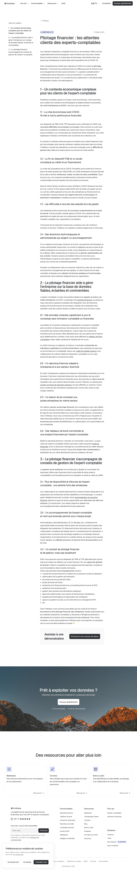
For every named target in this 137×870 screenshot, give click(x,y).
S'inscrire (43, 830)
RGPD (86, 861)
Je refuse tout (13, 862)
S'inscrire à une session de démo (85, 636)
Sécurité (93, 861)
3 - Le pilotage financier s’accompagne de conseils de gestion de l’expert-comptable (20, 52)
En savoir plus (18, 854)
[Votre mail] (30, 830)
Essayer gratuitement (122, 3)
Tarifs (63, 3)
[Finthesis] (9, 3)
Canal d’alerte (103, 861)
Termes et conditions (57, 861)
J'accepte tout (41, 862)
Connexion (106, 3)
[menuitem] (20, 31)
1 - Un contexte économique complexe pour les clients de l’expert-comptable (19, 30)
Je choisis (27, 862)
